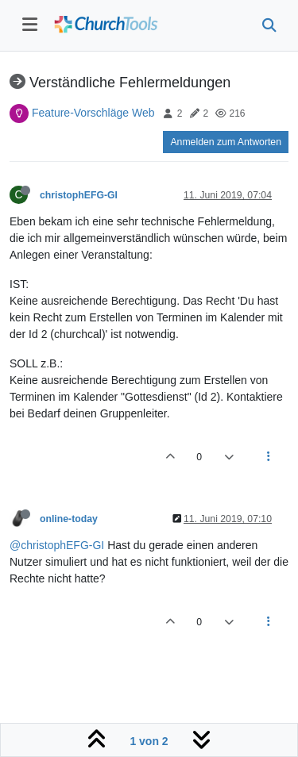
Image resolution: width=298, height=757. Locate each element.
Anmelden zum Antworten (225, 142)
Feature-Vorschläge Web (93, 112)
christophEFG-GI (79, 195)
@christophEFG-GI (57, 545)
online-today (69, 519)
